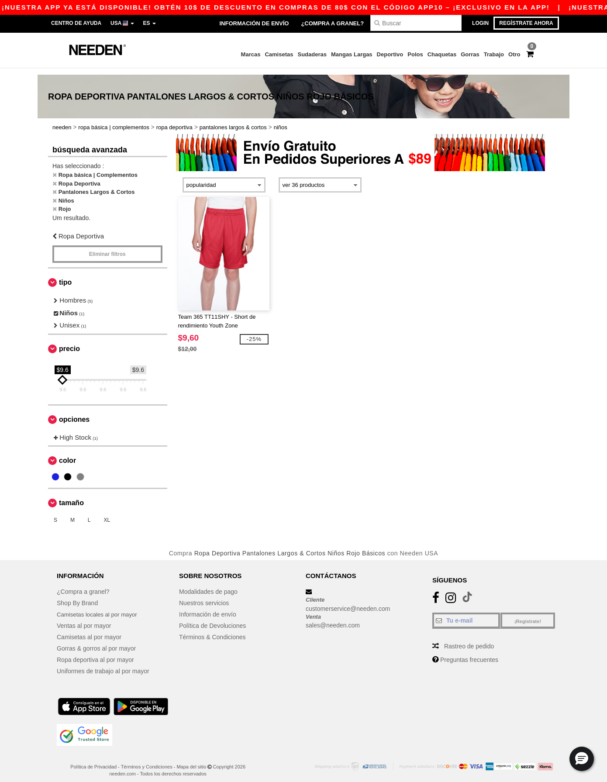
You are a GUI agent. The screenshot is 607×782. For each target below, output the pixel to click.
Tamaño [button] (71, 496)
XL (106, 513)
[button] (581, 759)
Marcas (251, 54)
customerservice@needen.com (348, 601)
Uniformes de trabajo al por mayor (103, 664)
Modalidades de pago (208, 584)
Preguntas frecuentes (469, 652)
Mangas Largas (351, 54)
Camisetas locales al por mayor (99, 607)
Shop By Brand (77, 596)
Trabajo (494, 54)
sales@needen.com (333, 618)
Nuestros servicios (204, 596)
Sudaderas (311, 54)
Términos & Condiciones (212, 630)
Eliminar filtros (107, 248)
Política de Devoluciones (212, 618)
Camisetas (279, 54)
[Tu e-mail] (466, 613)
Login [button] (480, 23)
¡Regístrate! (527, 614)
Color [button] (67, 454)
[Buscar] (416, 23)
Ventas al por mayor (84, 618)
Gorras (470, 54)
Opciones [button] (74, 412)
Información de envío (254, 23)
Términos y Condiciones (146, 759)
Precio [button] (69, 341)
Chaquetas (442, 54)
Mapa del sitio (191, 759)
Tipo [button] (65, 275)
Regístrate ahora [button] (526, 23)
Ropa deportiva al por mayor (95, 652)
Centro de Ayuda (76, 23)
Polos (415, 54)
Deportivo (390, 54)
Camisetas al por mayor (89, 630)
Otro (514, 54)
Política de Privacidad (93, 759)
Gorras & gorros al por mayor (96, 641)
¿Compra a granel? (332, 23)
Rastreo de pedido (469, 639)
